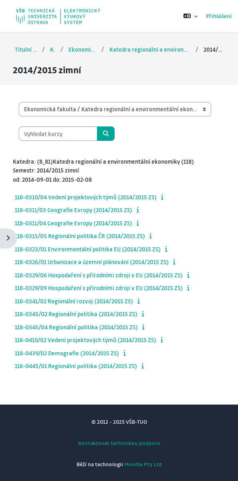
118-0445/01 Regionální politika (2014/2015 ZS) (76, 365)
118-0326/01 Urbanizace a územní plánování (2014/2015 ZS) (92, 261)
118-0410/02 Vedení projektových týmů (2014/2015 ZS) (85, 339)
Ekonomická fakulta (82, 49)
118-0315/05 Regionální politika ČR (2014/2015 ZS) (80, 235)
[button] (190, 16)
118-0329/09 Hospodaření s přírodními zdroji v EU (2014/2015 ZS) (99, 287)
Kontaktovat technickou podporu (119, 442)
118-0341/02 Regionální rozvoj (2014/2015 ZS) (74, 301)
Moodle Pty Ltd (143, 464)
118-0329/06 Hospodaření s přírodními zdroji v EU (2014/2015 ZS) (99, 275)
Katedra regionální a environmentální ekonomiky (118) (150, 49)
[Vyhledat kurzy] (58, 133)
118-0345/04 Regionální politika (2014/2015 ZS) (76, 327)
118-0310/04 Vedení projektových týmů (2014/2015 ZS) (86, 196)
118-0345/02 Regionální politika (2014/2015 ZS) (76, 313)
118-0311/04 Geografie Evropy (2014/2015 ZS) (73, 222)
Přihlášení (219, 15)
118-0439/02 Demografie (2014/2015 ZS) (67, 353)
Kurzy (52, 49)
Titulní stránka (26, 49)
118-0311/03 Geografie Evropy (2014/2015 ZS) (73, 209)
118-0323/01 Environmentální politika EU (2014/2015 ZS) (88, 249)
